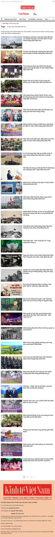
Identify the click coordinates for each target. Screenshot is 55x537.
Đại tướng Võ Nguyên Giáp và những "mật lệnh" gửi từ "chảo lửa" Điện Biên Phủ (37, 285)
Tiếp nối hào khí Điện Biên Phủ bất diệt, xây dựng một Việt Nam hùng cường (38, 110)
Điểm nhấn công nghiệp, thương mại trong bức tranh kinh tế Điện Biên (37, 343)
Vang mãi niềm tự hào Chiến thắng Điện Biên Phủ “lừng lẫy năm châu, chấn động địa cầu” (38, 256)
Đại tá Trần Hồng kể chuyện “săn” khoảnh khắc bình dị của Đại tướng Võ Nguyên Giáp (37, 299)
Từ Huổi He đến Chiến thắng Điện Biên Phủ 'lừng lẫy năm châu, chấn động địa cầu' (37, 227)
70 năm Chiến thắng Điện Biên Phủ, (16, 26)
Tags (3, 26)
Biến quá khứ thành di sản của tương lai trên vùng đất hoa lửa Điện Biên (38, 416)
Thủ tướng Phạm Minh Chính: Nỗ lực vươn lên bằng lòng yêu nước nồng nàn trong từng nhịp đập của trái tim (38, 97)
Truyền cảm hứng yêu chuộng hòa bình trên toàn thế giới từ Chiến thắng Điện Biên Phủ (38, 52)
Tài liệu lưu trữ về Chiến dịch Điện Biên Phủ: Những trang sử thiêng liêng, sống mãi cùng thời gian (38, 271)
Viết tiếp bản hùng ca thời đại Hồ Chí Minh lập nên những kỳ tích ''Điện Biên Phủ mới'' (38, 168)
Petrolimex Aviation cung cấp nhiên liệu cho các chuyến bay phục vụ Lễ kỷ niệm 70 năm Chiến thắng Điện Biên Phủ (38, 38)
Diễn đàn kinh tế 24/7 (10, 19)
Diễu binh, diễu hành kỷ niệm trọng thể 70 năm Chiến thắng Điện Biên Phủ (37, 198)
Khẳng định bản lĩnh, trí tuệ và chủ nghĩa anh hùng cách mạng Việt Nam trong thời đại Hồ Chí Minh (38, 213)
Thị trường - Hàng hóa (35, 19)
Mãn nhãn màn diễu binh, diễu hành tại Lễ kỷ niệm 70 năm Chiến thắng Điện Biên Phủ (38, 139)
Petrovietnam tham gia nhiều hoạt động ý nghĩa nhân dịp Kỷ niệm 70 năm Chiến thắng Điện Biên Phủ (38, 67)
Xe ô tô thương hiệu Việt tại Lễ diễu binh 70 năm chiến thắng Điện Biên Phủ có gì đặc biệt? (37, 155)
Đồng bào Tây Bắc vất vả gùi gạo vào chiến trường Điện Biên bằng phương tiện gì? (37, 372)
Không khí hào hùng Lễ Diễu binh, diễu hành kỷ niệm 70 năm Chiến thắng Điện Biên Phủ (38, 125)
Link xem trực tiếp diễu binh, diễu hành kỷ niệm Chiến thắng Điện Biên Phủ (37, 358)
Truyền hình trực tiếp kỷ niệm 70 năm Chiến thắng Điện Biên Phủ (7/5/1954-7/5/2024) (38, 460)
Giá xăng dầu (14, 23)
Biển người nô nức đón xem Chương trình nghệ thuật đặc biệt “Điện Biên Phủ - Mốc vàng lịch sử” (37, 315)
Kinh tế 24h (22, 19)
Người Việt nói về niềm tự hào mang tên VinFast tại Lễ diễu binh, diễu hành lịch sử (37, 81)
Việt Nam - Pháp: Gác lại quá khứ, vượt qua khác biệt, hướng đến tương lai (37, 387)
